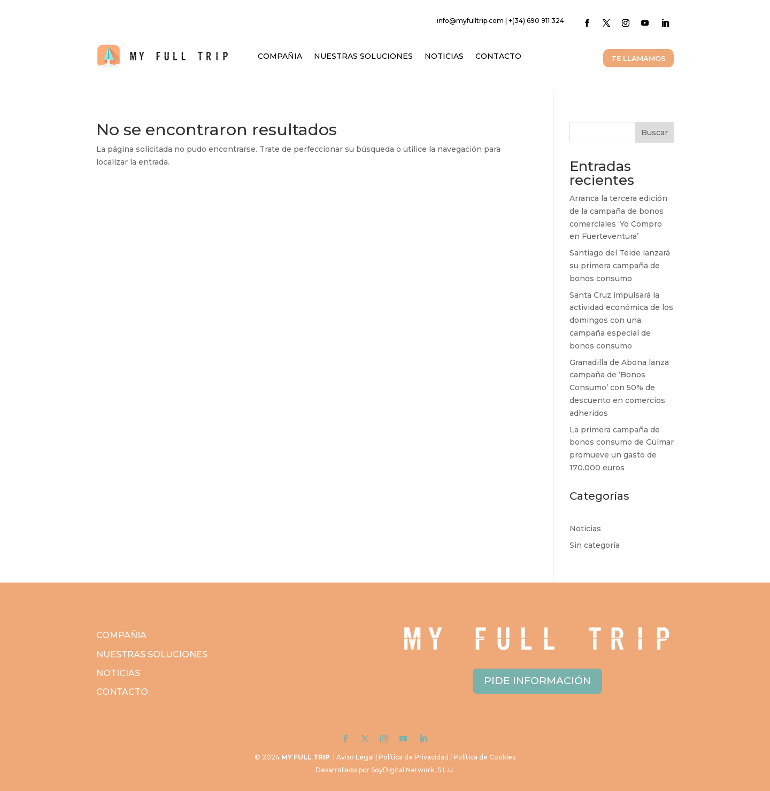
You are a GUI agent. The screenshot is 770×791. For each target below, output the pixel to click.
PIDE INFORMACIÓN (537, 680)
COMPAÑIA (280, 56)
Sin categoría (594, 545)
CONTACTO (498, 56)
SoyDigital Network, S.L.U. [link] (413, 770)
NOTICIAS (444, 56)
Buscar (654, 132)
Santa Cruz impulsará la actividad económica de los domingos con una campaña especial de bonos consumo (621, 320)
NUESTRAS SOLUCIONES (363, 56)
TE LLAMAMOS (638, 58)
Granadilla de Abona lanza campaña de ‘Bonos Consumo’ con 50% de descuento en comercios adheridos (619, 388)
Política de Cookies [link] (484, 757)
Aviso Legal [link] (355, 757)
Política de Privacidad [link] (414, 757)
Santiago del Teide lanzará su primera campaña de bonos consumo (619, 265)
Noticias (585, 528)
